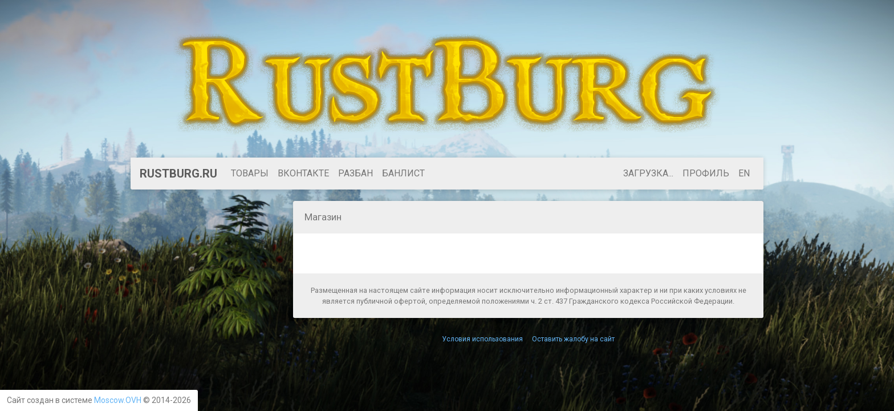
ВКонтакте (303, 173)
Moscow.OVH (117, 400)
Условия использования (482, 339)
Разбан (355, 173)
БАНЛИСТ (403, 173)
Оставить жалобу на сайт (573, 339)
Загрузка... (648, 173)
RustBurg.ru (178, 173)
